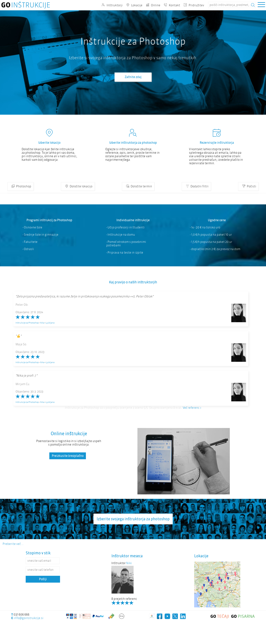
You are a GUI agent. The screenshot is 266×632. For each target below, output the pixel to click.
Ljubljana (50, 322)
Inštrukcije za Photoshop (27, 322)
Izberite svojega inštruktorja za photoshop (133, 519)
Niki (129, 563)
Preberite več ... (13, 544)
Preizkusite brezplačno (67, 456)
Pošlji (43, 579)
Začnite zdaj (133, 77)
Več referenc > (192, 407)
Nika (42, 322)
